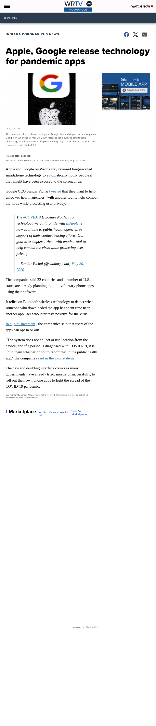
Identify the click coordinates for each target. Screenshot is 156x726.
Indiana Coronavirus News (32, 34)
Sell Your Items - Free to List (53, 413)
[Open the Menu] (7, 6)
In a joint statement (20, 324)
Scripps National (21, 156)
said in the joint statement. (58, 358)
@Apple (72, 223)
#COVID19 (32, 217)
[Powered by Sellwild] (92, 627)
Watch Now (142, 6)
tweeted (55, 191)
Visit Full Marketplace (79, 413)
